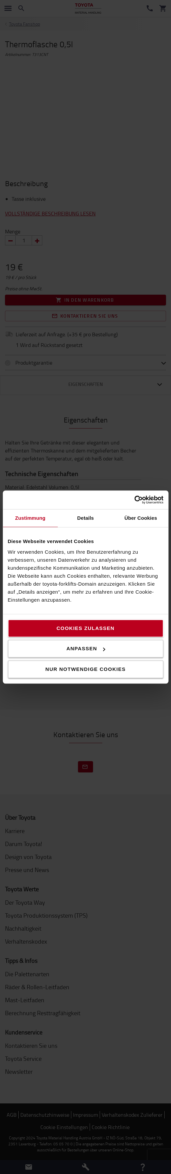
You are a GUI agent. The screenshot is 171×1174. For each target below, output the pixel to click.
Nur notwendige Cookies (85, 669)
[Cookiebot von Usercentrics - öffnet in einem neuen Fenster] (134, 499)
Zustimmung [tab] (30, 518)
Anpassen (85, 648)
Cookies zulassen (85, 628)
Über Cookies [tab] (140, 518)
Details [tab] (85, 518)
